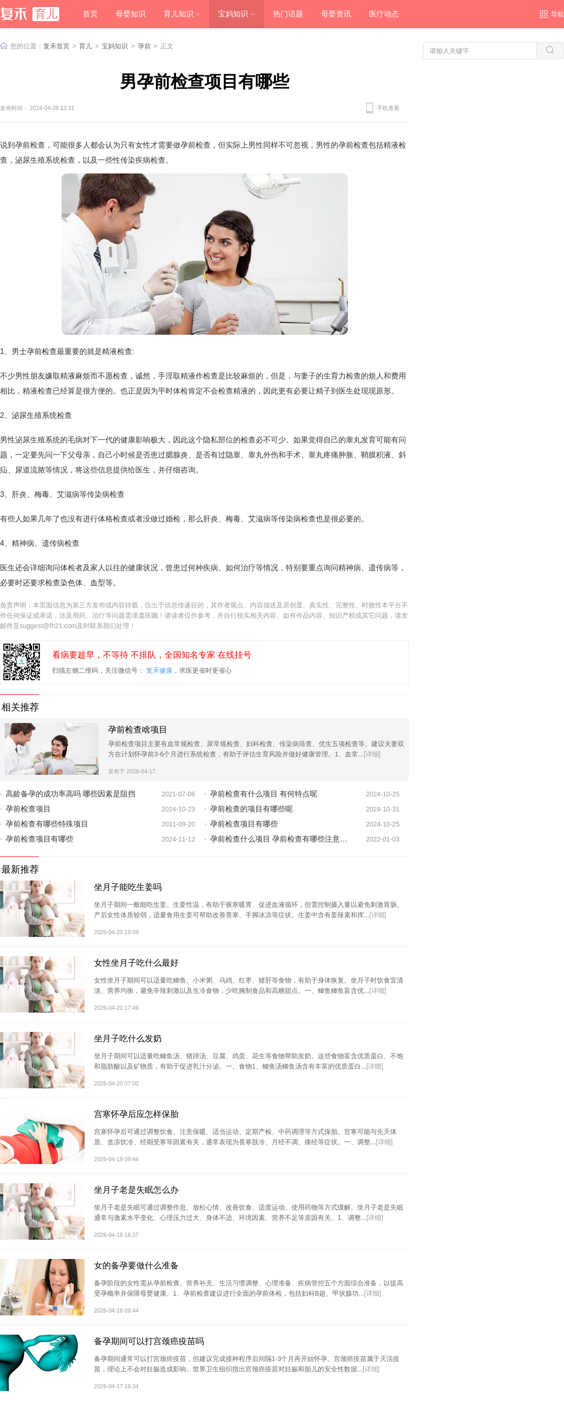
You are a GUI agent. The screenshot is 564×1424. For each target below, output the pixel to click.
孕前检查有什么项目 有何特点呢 (263, 794)
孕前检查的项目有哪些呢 (251, 809)
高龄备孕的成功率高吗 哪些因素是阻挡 (70, 794)
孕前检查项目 (28, 809)
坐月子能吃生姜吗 (128, 887)
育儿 (85, 46)
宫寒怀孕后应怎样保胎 (136, 1114)
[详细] (372, 754)
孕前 (144, 46)
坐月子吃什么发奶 (128, 1038)
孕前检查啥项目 (137, 729)
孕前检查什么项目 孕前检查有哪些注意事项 (280, 839)
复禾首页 (56, 46)
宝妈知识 (115, 46)
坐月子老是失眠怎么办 (136, 1190)
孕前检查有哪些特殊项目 (47, 824)
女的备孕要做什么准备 (136, 1265)
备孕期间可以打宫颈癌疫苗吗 (149, 1341)
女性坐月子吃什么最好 (136, 963)
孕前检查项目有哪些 (244, 824)
